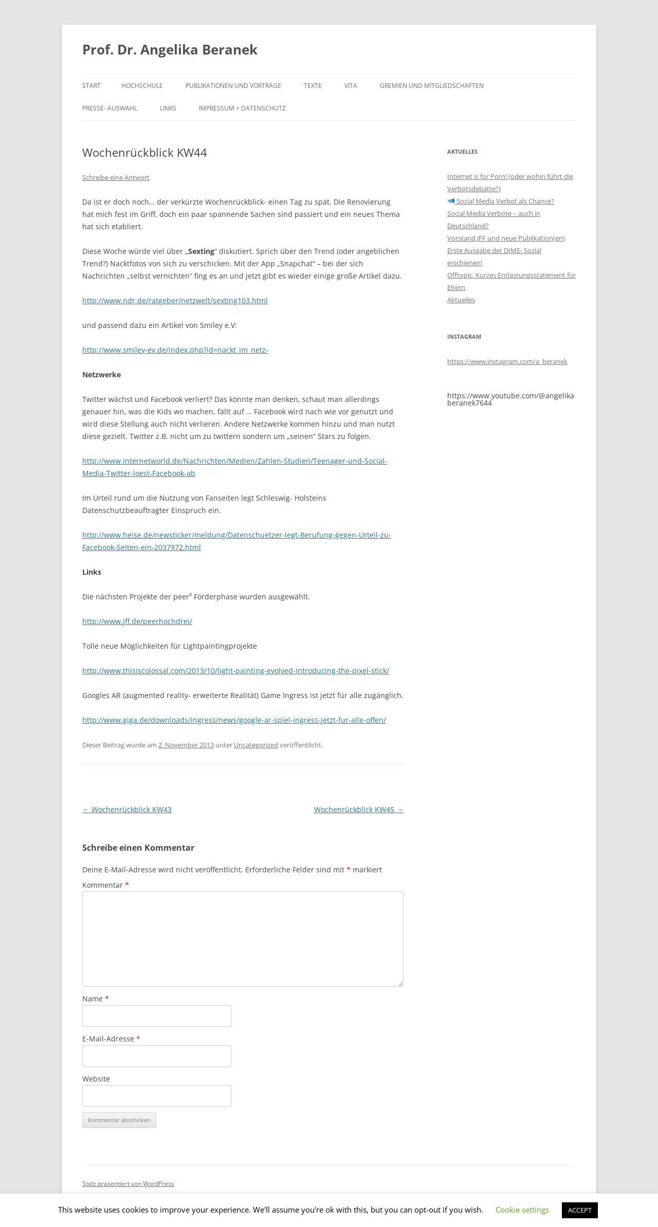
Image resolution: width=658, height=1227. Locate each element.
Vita (350, 85)
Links (168, 108)
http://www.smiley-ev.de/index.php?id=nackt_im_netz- (175, 350)
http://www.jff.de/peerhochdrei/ (137, 621)
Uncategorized (256, 744)
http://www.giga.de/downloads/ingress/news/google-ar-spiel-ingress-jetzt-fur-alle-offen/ (234, 720)
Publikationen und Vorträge (233, 85)
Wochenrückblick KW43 (127, 809)
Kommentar (105, 885)
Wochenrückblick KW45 (359, 809)
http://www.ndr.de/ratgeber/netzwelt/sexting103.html (175, 300)
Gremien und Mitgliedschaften (432, 85)
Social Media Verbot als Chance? (501, 201)
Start (91, 85)
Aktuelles (461, 299)
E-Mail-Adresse (111, 1038)
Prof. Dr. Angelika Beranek (170, 49)
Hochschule (142, 85)
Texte (313, 85)
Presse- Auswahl (109, 108)
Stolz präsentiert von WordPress (128, 1183)
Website (96, 1079)
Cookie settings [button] (522, 1209)
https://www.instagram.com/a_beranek (507, 361)
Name (95, 998)
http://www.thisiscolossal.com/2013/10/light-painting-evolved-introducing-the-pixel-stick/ (235, 670)
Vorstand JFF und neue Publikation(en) (506, 238)
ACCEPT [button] (580, 1210)
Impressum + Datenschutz (242, 108)
